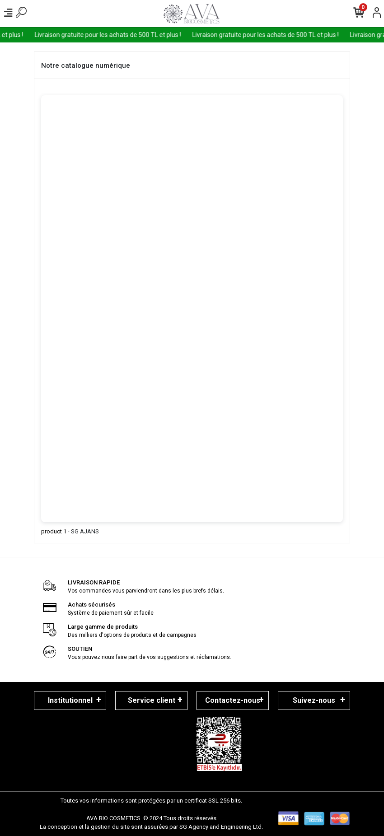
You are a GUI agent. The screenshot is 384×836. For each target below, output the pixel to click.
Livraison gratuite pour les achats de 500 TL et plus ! (112, 34)
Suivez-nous (314, 700)
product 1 (53, 531)
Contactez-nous (232, 700)
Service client (151, 700)
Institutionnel (70, 700)
